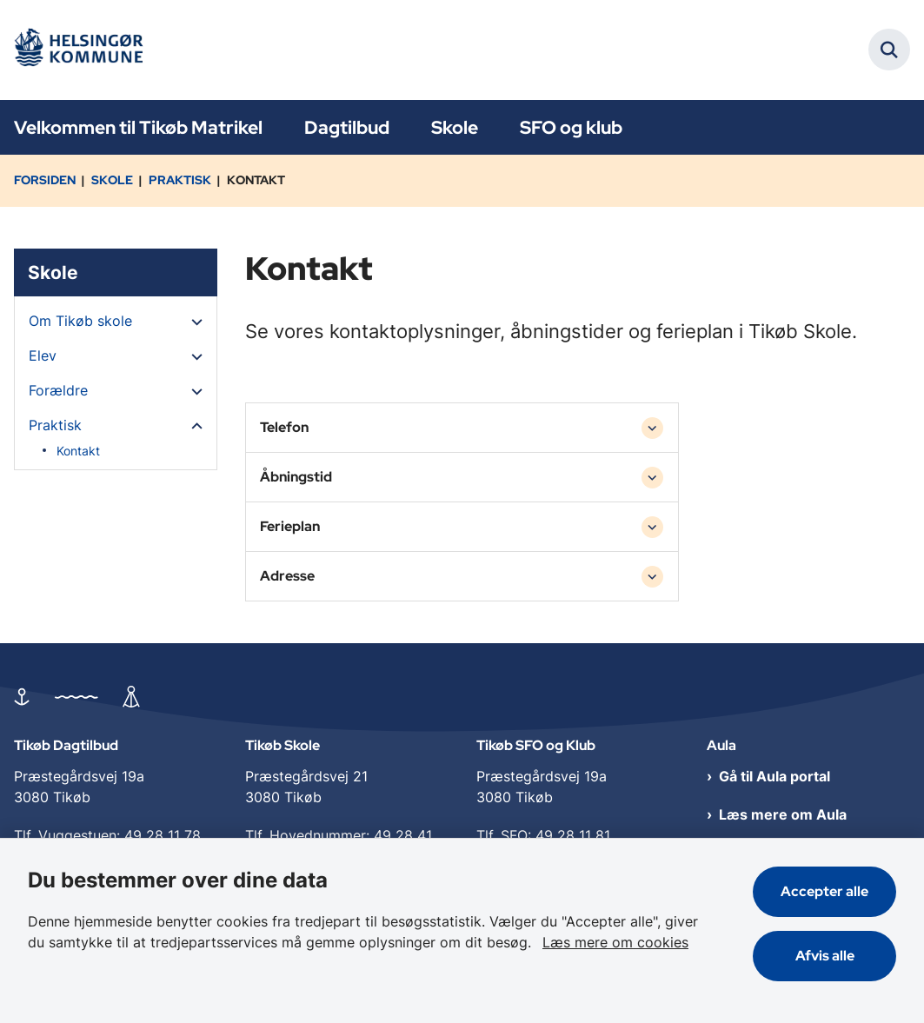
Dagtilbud (346, 127)
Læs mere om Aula (783, 814)
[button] (193, 321)
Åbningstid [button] (296, 477)
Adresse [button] (287, 576)
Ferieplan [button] (290, 526)
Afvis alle (824, 956)
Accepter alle (824, 891)
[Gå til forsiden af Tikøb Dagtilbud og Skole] (76, 50)
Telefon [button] (284, 427)
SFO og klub (571, 127)
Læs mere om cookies (615, 942)
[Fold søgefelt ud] (889, 49)
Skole (454, 127)
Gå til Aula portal (774, 776)
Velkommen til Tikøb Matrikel (138, 127)
